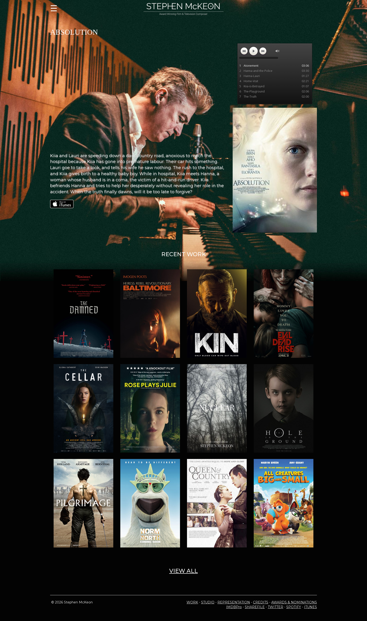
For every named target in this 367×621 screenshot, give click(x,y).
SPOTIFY (293, 607)
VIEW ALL (183, 570)
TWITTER (275, 607)
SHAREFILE (255, 607)
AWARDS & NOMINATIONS (294, 602)
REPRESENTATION (233, 602)
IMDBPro (234, 607)
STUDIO (207, 602)
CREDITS (260, 602)
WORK (192, 602)
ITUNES (310, 607)
